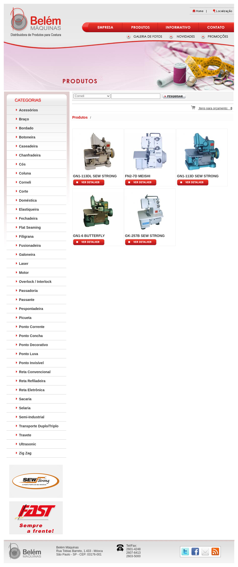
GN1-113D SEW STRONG (197, 176)
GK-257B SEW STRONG (145, 236)
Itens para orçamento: (211, 108)
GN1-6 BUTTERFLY (89, 236)
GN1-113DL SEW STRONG (95, 176)
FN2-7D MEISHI (137, 176)
